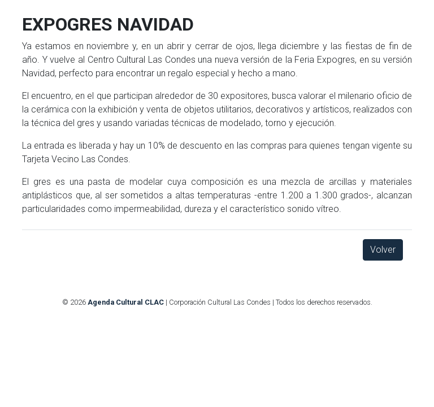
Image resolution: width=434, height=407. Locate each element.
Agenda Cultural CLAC (126, 302)
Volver (383, 249)
